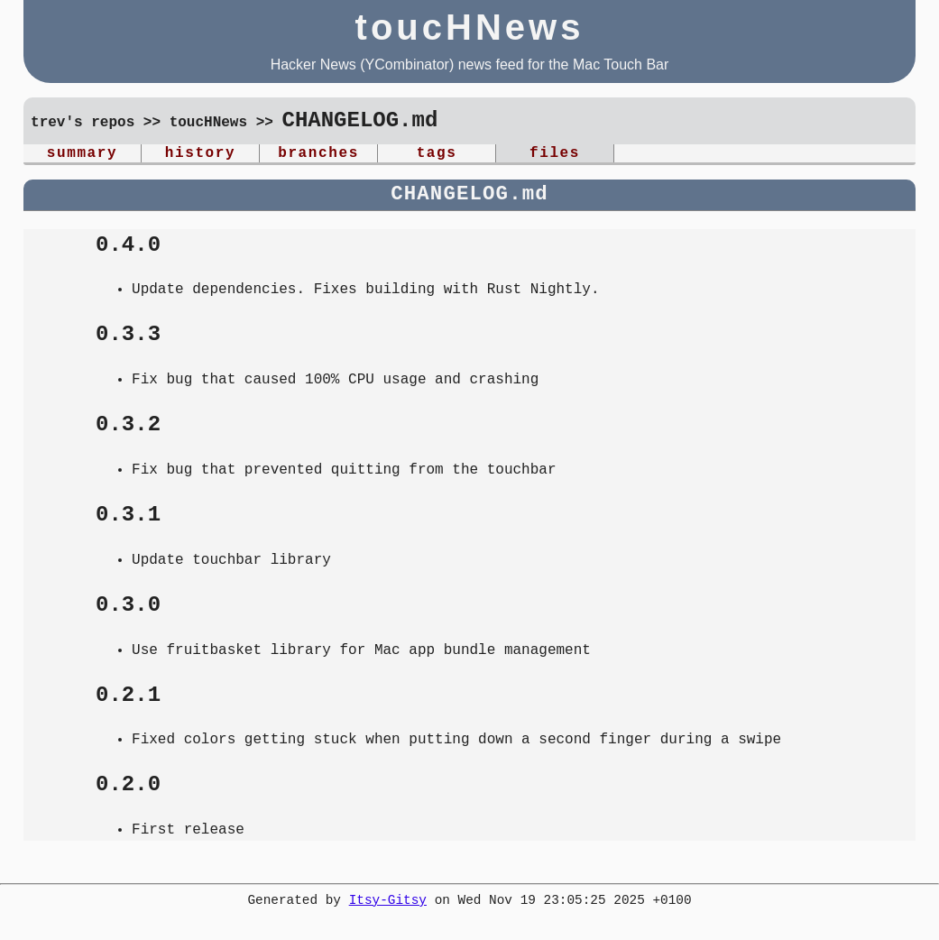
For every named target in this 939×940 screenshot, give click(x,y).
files (554, 155)
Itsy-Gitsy (388, 904)
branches (318, 155)
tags (437, 155)
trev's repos (82, 124)
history (200, 155)
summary (82, 155)
